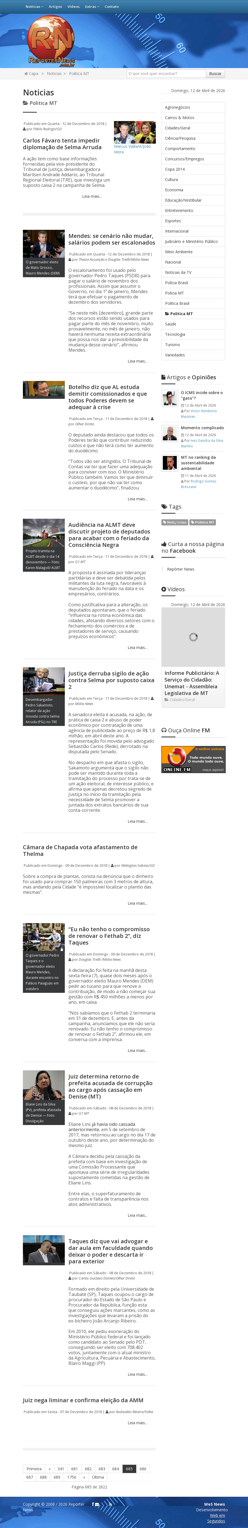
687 (29, 1477)
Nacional (173, 262)
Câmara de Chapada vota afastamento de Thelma (80, 850)
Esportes (173, 220)
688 (43, 1477)
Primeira (34, 1468)
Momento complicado (202, 427)
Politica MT (79, 73)
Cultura (171, 179)
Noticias (54, 73)
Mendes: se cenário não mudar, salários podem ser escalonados (111, 239)
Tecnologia (175, 334)
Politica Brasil (177, 303)
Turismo (172, 344)
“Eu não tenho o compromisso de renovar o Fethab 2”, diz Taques (109, 935)
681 (74, 1468)
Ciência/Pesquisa (180, 138)
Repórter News (180, 569)
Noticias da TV (178, 272)
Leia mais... (91, 196)
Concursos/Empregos (184, 158)
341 (61, 1468)
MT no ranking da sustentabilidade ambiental (198, 463)
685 (129, 1468)
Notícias (34, 6)
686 (143, 1468)
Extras (92, 6)
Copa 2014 (175, 169)
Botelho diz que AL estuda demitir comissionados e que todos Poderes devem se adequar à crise (107, 397)
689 (57, 1477)
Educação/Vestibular (183, 200)
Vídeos (74, 6)
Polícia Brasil (176, 282)
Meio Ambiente (179, 251)
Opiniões (188, 377)
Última (98, 1477)
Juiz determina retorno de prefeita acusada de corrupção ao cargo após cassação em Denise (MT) (110, 1086)
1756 (71, 1477)
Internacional (177, 231)
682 (88, 1468)
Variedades (175, 355)
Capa (31, 73)
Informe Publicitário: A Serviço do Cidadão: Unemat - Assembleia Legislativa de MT (191, 683)
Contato (112, 6)
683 (102, 1468)
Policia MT (174, 293)
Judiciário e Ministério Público (191, 241)
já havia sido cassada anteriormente (101, 1127)
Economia (174, 189)
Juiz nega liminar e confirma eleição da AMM (83, 1400)
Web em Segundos (216, 1518)
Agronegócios (177, 107)
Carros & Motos (179, 117)
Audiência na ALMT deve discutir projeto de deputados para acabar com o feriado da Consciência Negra (109, 535)
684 (115, 1468)
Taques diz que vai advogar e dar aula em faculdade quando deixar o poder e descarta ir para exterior (110, 1251)
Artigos (55, 6)
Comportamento (180, 148)
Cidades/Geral (177, 128)
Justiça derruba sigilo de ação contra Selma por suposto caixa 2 (111, 680)
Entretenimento (179, 210)
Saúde (170, 324)
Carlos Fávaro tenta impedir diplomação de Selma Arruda (62, 144)
